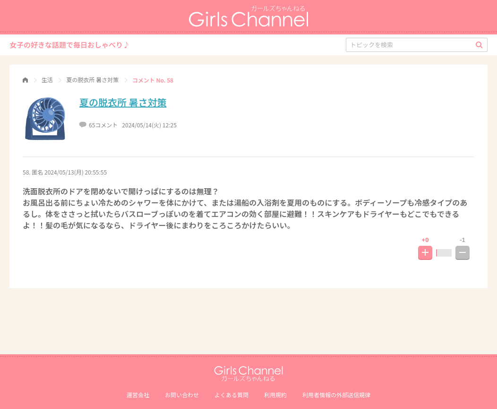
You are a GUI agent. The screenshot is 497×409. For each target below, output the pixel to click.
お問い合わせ (182, 395)
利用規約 (275, 395)
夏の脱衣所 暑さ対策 (123, 102)
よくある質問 (231, 395)
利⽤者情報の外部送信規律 (336, 395)
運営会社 (138, 395)
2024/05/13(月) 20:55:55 (75, 172)
